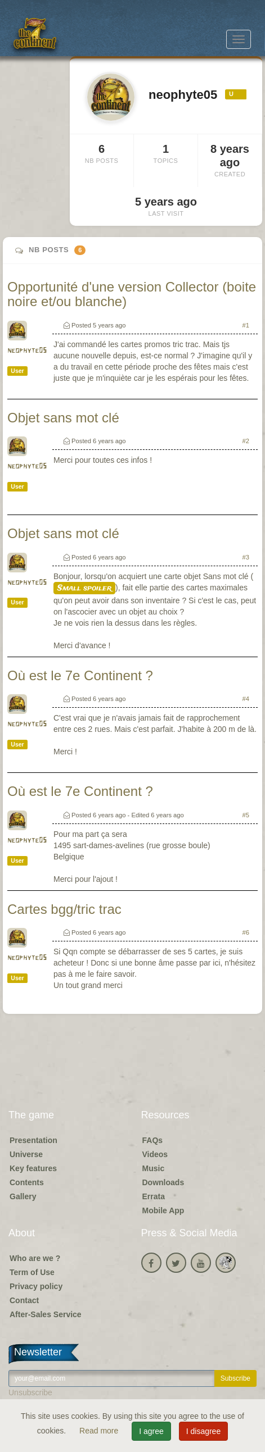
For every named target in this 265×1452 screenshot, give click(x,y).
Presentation (33, 1140)
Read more (99, 1430)
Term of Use (32, 1272)
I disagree (203, 1431)
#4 (245, 698)
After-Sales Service (46, 1314)
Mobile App (163, 1210)
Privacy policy (36, 1286)
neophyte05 (27, 351)
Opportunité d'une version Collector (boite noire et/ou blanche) (131, 294)
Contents (27, 1182)
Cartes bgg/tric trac (64, 909)
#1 (245, 325)
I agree (151, 1431)
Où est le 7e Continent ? (80, 675)
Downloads (163, 1182)
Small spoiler (84, 588)
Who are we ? (35, 1258)
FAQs (152, 1140)
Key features (33, 1168)
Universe (26, 1154)
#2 (245, 441)
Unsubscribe (30, 1392)
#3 (245, 557)
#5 (245, 815)
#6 (245, 932)
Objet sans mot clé (63, 417)
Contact (24, 1300)
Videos (155, 1154)
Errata (153, 1196)
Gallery (23, 1196)
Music (153, 1168)
